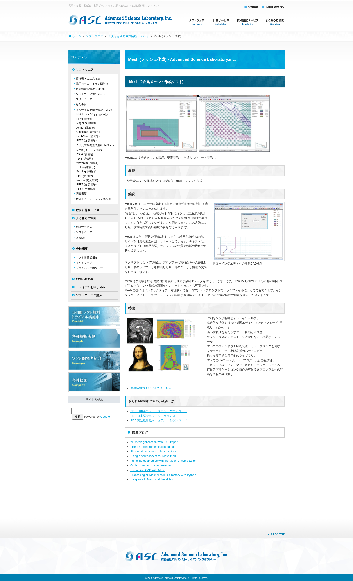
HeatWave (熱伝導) (88, 136)
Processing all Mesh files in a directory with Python (163, 475)
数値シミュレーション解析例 (93, 199)
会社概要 (82, 248)
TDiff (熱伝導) (84, 158)
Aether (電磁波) (85, 127)
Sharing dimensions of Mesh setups (153, 451)
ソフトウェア (84, 232)
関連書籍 (81, 193)
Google (105, 416)
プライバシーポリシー (89, 267)
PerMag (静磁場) (86, 171)
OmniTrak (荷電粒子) (89, 131)
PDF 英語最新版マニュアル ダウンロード (158, 420)
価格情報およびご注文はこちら (150, 388)
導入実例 (81, 104)
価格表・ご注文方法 (88, 78)
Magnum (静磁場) (86, 123)
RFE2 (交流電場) (86, 184)
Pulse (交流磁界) (86, 188)
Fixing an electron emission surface (153, 446)
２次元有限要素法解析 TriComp (95, 145)
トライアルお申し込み (90, 287)
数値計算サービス (87, 210)
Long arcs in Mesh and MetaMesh (152, 479)
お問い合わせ (84, 279)
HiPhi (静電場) (84, 118)
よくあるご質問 (86, 218)
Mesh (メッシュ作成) (89, 150)
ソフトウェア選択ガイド (91, 94)
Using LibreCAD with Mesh (147, 470)
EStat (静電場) (85, 154)
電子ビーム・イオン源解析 (92, 83)
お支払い (81, 237)
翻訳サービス (84, 226)
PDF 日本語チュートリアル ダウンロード (158, 411)
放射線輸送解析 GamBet (90, 88)
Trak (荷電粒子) (85, 167)
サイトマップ (84, 262)
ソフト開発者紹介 (86, 257)
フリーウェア (84, 99)
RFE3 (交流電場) (86, 140)
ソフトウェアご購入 (89, 295)
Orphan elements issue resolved (151, 465)
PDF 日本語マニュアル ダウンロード (155, 416)
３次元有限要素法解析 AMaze (94, 109)
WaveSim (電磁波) (87, 163)
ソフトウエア (84, 69)
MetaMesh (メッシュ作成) (92, 114)
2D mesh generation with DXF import (154, 442)
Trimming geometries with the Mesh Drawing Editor (163, 460)
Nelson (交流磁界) (87, 180)
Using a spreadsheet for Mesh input (153, 456)
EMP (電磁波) (84, 176)
